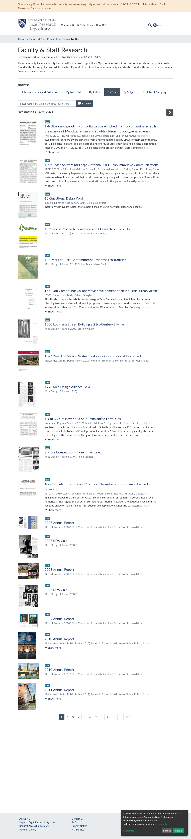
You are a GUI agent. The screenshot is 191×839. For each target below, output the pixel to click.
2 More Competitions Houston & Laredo (74, 452)
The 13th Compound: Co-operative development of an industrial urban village (101, 291)
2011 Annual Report (59, 690)
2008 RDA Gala (56, 590)
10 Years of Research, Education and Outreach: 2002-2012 (87, 229)
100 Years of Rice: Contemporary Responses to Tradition (86, 260)
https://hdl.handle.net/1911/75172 (80, 56)
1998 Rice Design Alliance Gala (67, 387)
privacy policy (161, 823)
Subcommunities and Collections (40, 92)
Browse (84, 103)
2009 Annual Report (59, 619)
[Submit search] (150, 25)
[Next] (135, 717)
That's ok (178, 830)
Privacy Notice (79, 825)
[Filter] (47, 103)
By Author (95, 92)
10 (113, 717)
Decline (167, 830)
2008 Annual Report (59, 569)
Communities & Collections (77, 25)
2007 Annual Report (59, 523)
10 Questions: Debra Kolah (64, 198)
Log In (166, 25)
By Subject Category (154, 92)
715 (128, 717)
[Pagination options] (169, 112)
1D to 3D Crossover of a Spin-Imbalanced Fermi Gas (83, 419)
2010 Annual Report (59, 639)
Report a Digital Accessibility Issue (37, 822)
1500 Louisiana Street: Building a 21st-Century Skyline (84, 324)
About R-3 (24, 818)
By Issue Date (74, 92)
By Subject (129, 92)
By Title (112, 92)
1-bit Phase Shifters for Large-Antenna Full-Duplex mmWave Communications (101, 165)
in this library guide (36, 67)
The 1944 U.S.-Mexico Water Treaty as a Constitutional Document (93, 356)
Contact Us (77, 818)
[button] (157, 25)
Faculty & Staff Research (43, 39)
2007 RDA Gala (56, 541)
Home (21, 39)
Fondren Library (27, 829)
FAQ (74, 822)
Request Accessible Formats (34, 825)
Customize (128, 830)
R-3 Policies (78, 829)
